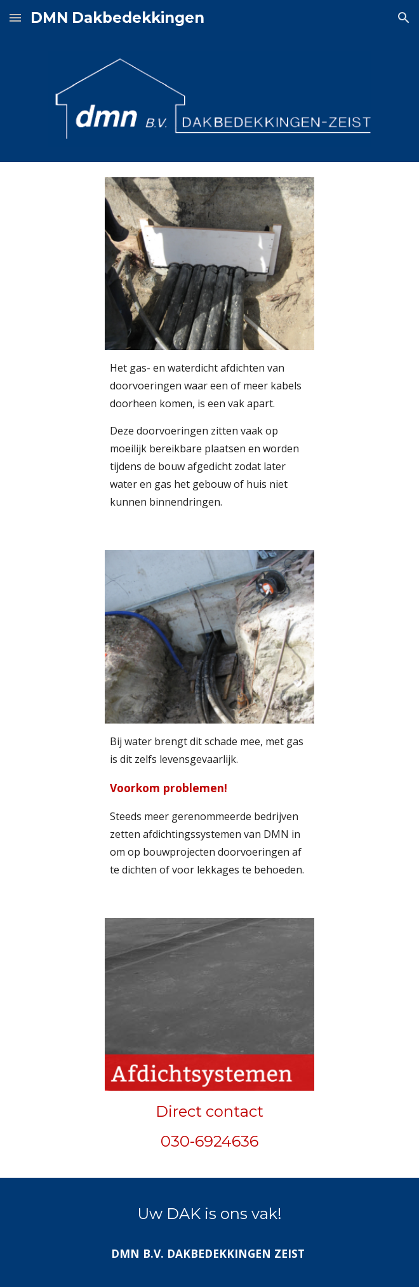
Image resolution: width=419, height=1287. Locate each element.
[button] (15, 17)
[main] (209, 435)
